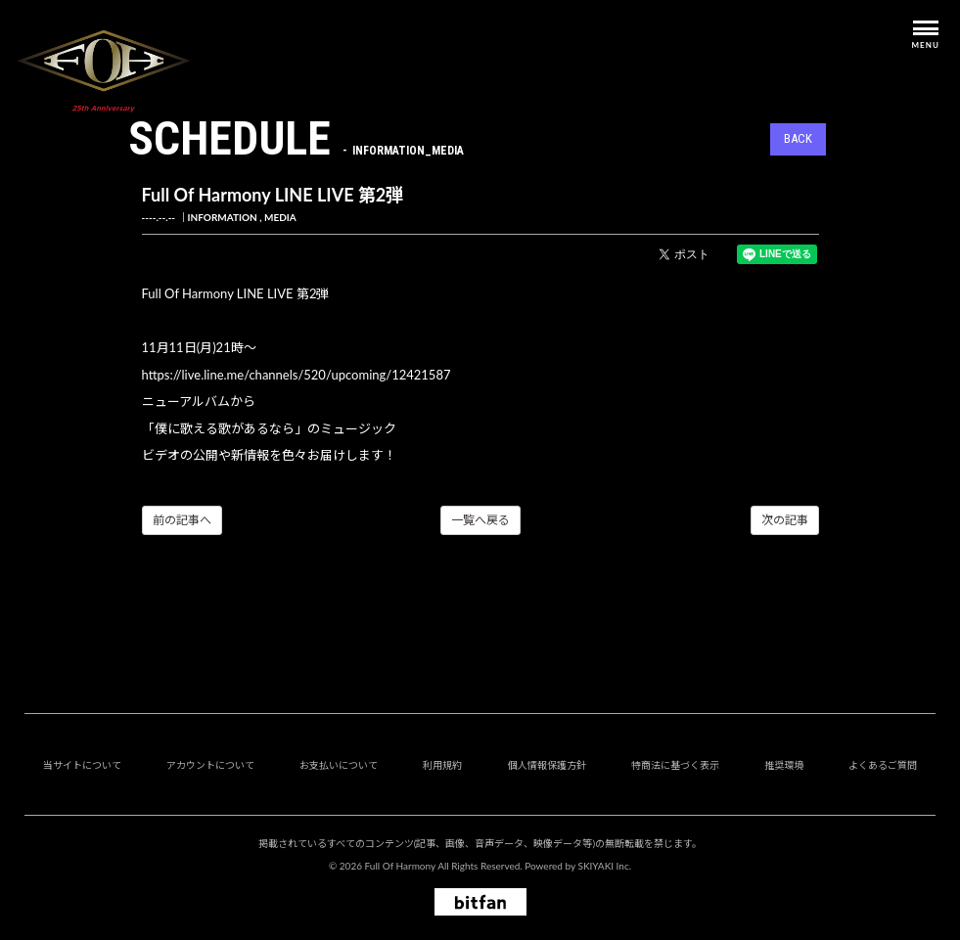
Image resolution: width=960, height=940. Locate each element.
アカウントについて (210, 765)
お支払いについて (338, 765)
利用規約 (442, 765)
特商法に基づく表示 (675, 765)
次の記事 (784, 520)
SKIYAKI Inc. (604, 866)
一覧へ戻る (480, 520)
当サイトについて (82, 765)
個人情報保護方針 (547, 765)
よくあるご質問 (882, 765)
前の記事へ (182, 520)
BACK (798, 138)
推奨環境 (783, 765)
